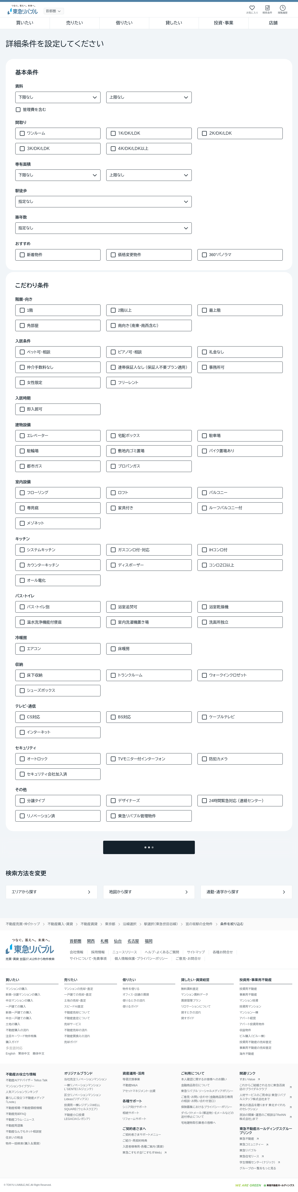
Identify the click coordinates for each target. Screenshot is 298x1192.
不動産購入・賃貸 (60, 924)
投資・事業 (223, 23)
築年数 (21, 217)
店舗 (273, 23)
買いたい (25, 23)
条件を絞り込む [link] (232, 924)
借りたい (124, 23)
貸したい (174, 23)
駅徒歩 (21, 191)
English (10, 1053)
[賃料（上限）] (149, 97)
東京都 (110, 924)
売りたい (74, 23)
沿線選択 (130, 924)
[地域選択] (54, 11)
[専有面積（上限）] (149, 175)
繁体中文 (24, 1053)
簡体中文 (38, 1053)
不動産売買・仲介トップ (23, 924)
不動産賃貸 (88, 924)
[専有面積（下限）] (58, 175)
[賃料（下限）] (58, 97)
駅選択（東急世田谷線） (161, 924)
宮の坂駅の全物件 (199, 924)
